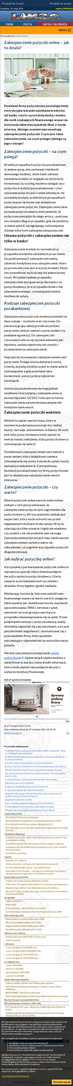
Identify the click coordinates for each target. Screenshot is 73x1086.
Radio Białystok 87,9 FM (16, 877)
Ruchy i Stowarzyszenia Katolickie (21, 1000)
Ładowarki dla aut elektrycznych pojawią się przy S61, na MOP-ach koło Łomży (36, 848)
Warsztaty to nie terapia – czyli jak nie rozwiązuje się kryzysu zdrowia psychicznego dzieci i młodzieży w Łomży (36, 872)
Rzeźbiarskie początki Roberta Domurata (26, 936)
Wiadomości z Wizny (15, 933)
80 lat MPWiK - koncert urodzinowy (23, 992)
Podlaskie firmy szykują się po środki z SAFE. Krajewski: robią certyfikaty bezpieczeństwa (35, 752)
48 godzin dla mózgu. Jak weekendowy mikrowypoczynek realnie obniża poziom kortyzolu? (33, 794)
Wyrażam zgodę (61, 1082)
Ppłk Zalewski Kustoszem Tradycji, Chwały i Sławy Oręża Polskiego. (33, 987)
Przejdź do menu (60, 3)
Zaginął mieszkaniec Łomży (18, 799)
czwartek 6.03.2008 (15, 976)
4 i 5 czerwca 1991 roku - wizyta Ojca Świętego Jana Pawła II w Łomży (35, 1008)
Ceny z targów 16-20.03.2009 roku (22, 958)
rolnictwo (9, 944)
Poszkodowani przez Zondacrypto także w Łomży (29, 806)
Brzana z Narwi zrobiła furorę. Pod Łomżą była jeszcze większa (35, 766)
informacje (22, 36)
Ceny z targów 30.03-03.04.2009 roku (23, 951)
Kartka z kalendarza (55, 24)
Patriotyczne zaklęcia (16, 860)
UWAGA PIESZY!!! (15, 901)
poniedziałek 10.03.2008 (17, 972)
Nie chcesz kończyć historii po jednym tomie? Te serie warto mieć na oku (35, 774)
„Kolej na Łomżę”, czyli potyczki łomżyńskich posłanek (32, 864)
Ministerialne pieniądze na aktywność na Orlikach (30, 810)
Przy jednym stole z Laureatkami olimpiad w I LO (29, 824)
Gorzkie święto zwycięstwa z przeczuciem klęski (29, 763)
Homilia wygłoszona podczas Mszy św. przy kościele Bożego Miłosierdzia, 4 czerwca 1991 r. (35, 1014)
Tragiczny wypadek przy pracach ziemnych (26, 786)
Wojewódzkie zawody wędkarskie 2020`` (25, 919)
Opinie (7, 857)
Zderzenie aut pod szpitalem (19, 783)
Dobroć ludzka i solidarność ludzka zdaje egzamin (30, 983)
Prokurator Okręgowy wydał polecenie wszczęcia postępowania (37, 884)
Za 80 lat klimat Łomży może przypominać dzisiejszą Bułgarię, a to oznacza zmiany (35, 758)
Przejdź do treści (13, 3)
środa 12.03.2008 (14, 965)
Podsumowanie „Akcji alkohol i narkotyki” (26, 908)
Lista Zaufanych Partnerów (15, 1075)
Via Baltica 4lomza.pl (14, 834)
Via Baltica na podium (16, 853)
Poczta (27, 24)
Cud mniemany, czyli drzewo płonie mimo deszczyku (31, 779)
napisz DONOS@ (64, 8)
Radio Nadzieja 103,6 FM (16, 979)
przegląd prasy (12, 961)
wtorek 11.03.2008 (14, 968)
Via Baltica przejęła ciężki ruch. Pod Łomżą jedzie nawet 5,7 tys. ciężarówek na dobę (37, 838)
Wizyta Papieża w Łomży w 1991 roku (22, 1003)
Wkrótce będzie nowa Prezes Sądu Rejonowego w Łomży (33, 770)
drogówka (9, 897)
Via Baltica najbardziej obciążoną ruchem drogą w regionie (35, 843)
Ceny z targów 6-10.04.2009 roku (21, 947)
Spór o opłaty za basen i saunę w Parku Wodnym (29, 803)
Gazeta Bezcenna (13, 813)
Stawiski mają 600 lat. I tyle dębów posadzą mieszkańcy (32, 888)
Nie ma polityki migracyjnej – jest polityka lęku (28, 867)
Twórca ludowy (13, 940)
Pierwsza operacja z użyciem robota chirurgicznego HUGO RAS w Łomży (37, 829)
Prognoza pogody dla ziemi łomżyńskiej (24, 790)
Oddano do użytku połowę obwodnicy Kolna (27, 880)
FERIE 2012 (11, 904)
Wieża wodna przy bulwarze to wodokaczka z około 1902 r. (34, 820)
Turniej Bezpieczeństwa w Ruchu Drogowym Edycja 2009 (34, 911)
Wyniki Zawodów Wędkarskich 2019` (24, 922)
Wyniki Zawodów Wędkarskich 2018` (24, 929)
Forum (9, 24)
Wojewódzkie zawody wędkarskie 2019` (25, 926)
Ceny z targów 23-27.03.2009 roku (22, 954)
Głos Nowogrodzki (14, 915)
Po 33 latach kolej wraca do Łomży (22, 817)
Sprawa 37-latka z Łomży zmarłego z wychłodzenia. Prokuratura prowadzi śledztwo (37, 892)
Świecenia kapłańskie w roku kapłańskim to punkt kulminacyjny (37, 996)
